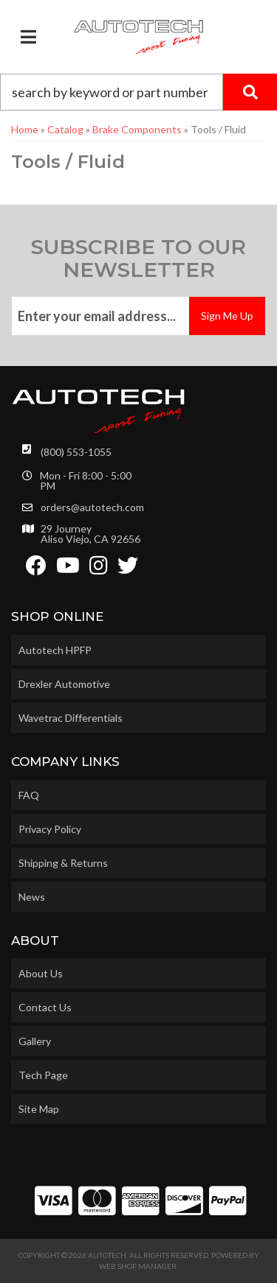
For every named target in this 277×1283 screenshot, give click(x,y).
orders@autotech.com (92, 507)
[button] (138, 92)
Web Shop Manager (138, 1266)
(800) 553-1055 (76, 452)
